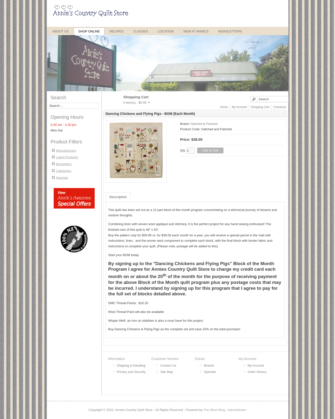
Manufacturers (66, 150)
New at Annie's (195, 31)
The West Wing (214, 410)
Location (166, 31)
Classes (140, 31)
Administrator (237, 410)
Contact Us (168, 365)
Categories (63, 171)
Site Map (166, 372)
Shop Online (89, 31)
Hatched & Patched (204, 124)
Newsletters (230, 31)
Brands (209, 365)
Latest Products (67, 157)
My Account (239, 107)
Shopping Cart (260, 107)
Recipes (116, 31)
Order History (257, 372)
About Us (60, 31)
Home (224, 107)
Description (118, 197)
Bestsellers (64, 164)
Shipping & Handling (131, 365)
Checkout (280, 107)
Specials (62, 178)
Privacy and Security (131, 372)
